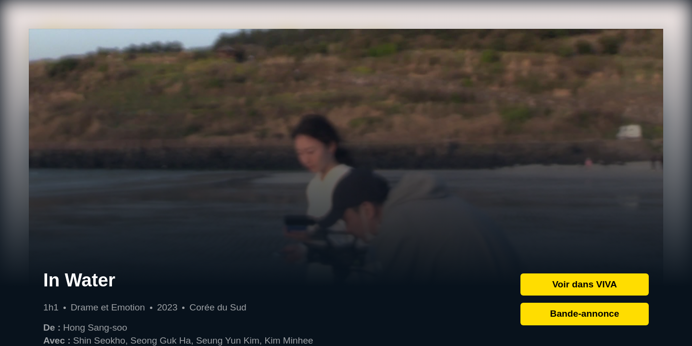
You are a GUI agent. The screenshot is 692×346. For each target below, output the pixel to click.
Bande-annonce (584, 314)
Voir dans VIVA (584, 284)
